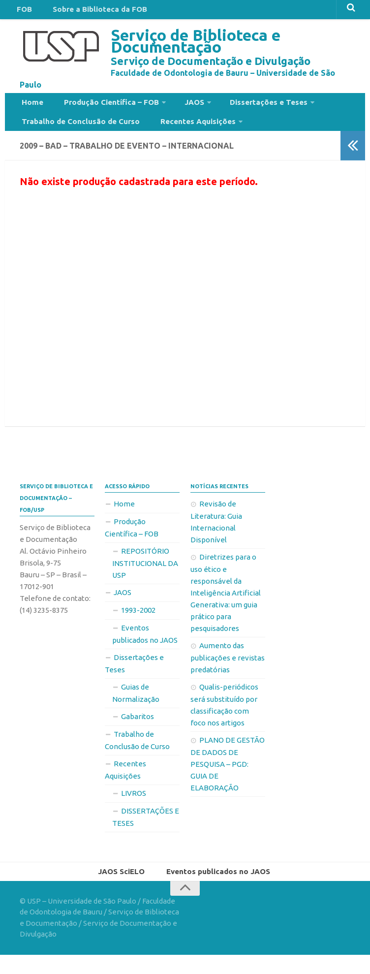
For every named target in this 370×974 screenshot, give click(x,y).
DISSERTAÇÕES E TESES (145, 833)
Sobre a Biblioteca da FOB (89, 11)
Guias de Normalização (135, 709)
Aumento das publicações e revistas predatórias (227, 674)
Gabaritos (137, 733)
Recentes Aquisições (186, 134)
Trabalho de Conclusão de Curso (77, 134)
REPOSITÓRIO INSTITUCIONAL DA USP (145, 580)
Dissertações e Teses (245, 109)
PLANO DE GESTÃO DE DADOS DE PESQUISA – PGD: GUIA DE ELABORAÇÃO (227, 781)
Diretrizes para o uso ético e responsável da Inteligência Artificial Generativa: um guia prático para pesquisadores (225, 609)
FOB (21, 11)
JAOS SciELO (125, 889)
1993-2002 (138, 627)
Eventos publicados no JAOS (145, 650)
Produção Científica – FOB (100, 109)
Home (29, 109)
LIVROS (133, 810)
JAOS (177, 109)
